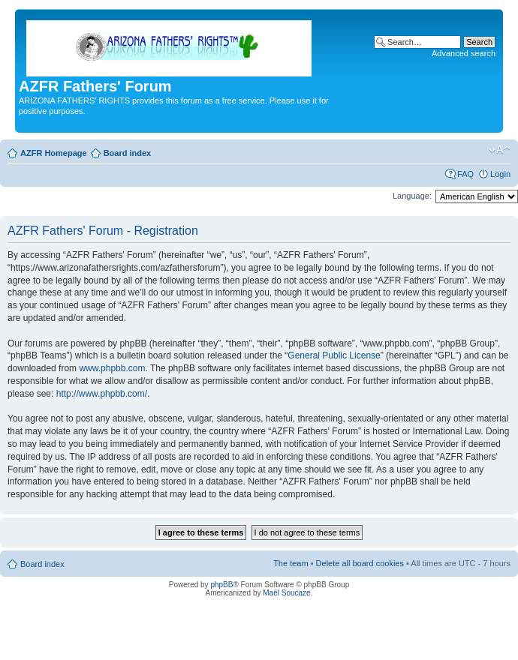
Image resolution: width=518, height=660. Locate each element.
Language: (412, 195)
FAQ (465, 174)
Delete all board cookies (360, 563)
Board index (128, 153)
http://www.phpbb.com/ (101, 393)
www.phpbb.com (112, 368)
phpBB (221, 584)
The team (290, 563)
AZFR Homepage (53, 153)
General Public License (334, 355)
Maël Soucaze (286, 593)
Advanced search (463, 53)
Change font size (499, 150)
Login (500, 174)
